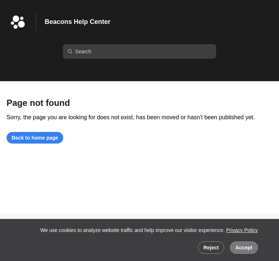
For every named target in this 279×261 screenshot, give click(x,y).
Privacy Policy (242, 230)
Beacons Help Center (77, 21)
